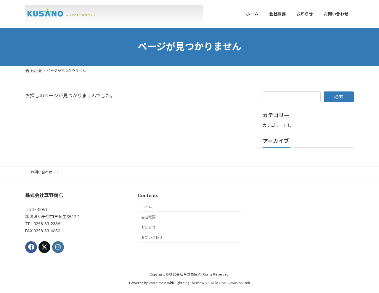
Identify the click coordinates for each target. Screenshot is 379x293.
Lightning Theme (188, 283)
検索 (338, 97)
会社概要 (148, 217)
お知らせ (148, 227)
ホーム (146, 207)
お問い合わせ (41, 172)
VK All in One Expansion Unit (227, 283)
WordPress (157, 283)
